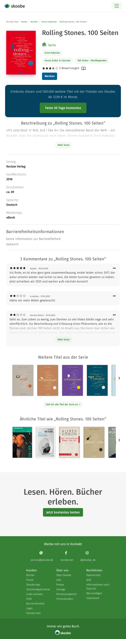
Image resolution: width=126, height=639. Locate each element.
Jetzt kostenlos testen (63, 512)
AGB (88, 579)
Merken (50, 76)
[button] (119, 378)
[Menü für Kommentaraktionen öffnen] (114, 268)
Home (24, 21)
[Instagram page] (88, 556)
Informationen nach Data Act (97, 586)
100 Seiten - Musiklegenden (92, 60)
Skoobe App (33, 584)
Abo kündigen (94, 593)
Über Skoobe (63, 575)
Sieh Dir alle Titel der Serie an (63, 404)
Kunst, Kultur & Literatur (58, 60)
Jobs (58, 579)
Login (29, 608)
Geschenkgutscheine (38, 589)
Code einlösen (34, 594)
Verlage (60, 589)
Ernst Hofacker (49, 21)
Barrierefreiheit (35, 603)
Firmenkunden (64, 598)
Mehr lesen (64, 339)
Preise (29, 579)
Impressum (92, 598)
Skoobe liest (33, 613)
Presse (60, 584)
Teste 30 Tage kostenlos (63, 108)
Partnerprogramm (66, 594)
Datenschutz (93, 575)
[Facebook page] (66, 556)
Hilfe (29, 598)
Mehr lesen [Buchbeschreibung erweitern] (64, 145)
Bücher (34, 21)
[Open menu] (116, 6)
